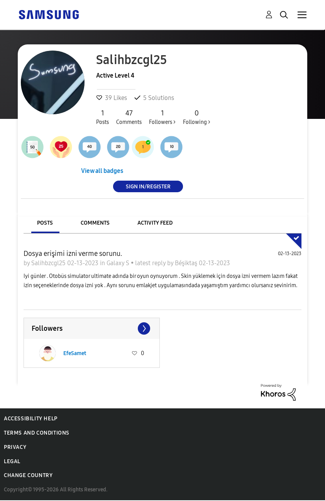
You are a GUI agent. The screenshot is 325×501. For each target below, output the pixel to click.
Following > (196, 116)
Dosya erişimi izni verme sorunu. (73, 253)
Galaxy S (119, 263)
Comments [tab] (95, 223)
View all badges (102, 170)
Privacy (15, 447)
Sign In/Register (148, 186)
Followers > (162, 116)
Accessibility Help (31, 418)
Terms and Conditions (36, 433)
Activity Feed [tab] (155, 223)
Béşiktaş (187, 263)
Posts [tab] (45, 223)
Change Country (28, 475)
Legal (12, 461)
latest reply (151, 263)
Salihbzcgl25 (49, 263)
